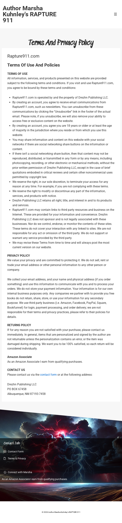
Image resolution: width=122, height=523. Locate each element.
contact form (48, 374)
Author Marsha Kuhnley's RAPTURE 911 (30, 14)
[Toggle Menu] (115, 14)
